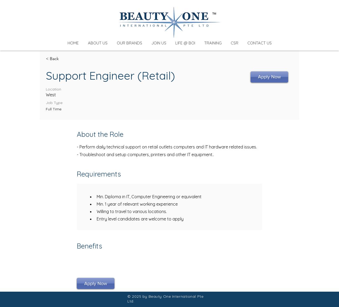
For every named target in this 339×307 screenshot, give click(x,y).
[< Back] (64, 58)
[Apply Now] (269, 77)
